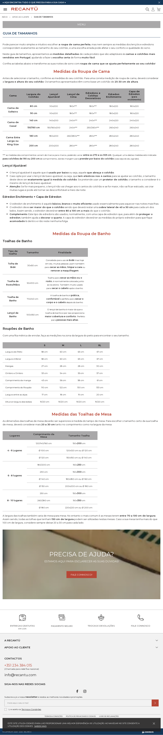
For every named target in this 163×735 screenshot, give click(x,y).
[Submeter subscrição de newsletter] (155, 702)
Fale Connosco (140, 625)
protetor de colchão (115, 179)
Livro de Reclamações (109, 716)
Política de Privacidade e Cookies (81, 716)
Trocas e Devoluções (101, 625)
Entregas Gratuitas (22, 627)
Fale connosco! (81, 574)
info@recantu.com (20, 675)
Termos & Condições (54, 716)
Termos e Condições (31, 709)
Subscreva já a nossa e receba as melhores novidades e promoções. (43, 697)
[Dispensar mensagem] (159, 2)
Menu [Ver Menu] (81, 24)
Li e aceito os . (23, 709)
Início (5, 17)
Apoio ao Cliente (20, 17)
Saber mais (40, 726)
